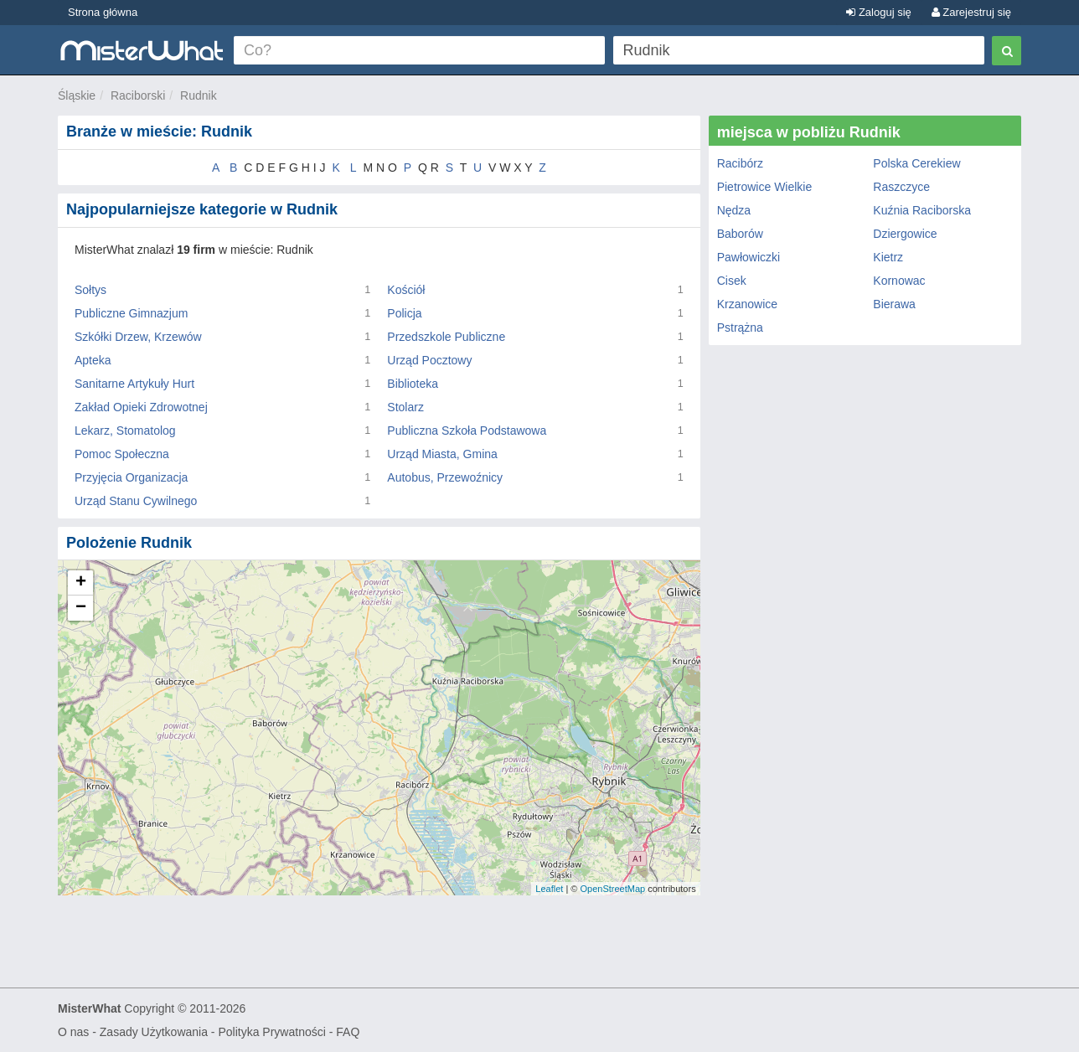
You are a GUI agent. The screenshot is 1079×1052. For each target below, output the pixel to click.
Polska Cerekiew (916, 163)
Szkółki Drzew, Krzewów (138, 336)
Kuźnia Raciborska (922, 210)
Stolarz (405, 407)
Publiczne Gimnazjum (131, 313)
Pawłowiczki (748, 257)
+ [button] (80, 583)
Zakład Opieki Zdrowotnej (141, 407)
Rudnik (198, 95)
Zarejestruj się (971, 12)
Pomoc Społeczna (122, 454)
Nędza (734, 210)
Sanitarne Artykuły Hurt (134, 383)
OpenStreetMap (612, 889)
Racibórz (740, 163)
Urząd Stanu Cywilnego (136, 501)
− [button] (80, 608)
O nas (73, 1032)
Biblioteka (412, 383)
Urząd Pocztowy (429, 360)
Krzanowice (747, 304)
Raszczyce (901, 186)
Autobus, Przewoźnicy (445, 477)
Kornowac (899, 280)
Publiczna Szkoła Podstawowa (466, 430)
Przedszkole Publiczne (446, 336)
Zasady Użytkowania (154, 1032)
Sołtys (90, 290)
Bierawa (894, 304)
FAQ (347, 1032)
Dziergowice (905, 233)
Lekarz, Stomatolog (125, 430)
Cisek (731, 280)
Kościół (406, 290)
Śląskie (77, 95)
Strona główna (102, 12)
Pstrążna (740, 327)
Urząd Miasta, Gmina (442, 454)
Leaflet (549, 889)
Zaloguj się (878, 12)
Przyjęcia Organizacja (131, 477)
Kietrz (888, 257)
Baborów (740, 233)
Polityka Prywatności (271, 1032)
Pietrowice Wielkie (765, 186)
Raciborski (138, 95)
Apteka (93, 360)
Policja (404, 313)
